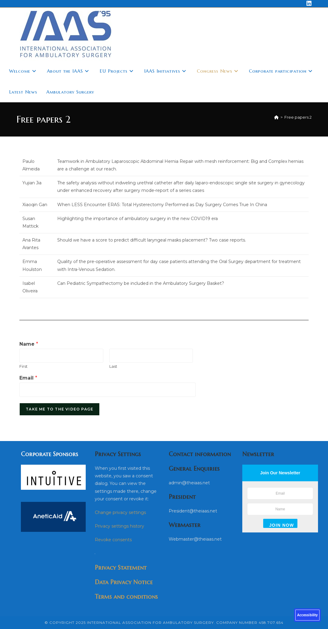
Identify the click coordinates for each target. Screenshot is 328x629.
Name (28, 344)
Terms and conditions (126, 597)
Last (113, 366)
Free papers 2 (298, 117)
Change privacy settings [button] (120, 512)
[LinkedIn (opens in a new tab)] (308, 4)
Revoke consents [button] (113, 539)
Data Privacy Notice (124, 582)
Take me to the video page (59, 409)
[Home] (276, 117)
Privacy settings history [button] (119, 526)
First (23, 366)
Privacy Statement (121, 567)
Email (28, 378)
